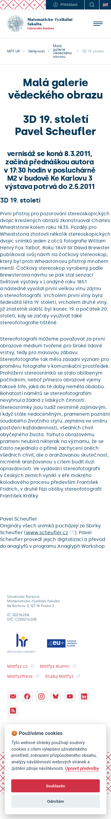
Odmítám (55, 801)
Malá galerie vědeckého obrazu (62, 51)
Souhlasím (55, 785)
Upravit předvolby (82, 768)
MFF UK (13, 51)
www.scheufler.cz (47, 532)
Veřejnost (36, 51)
